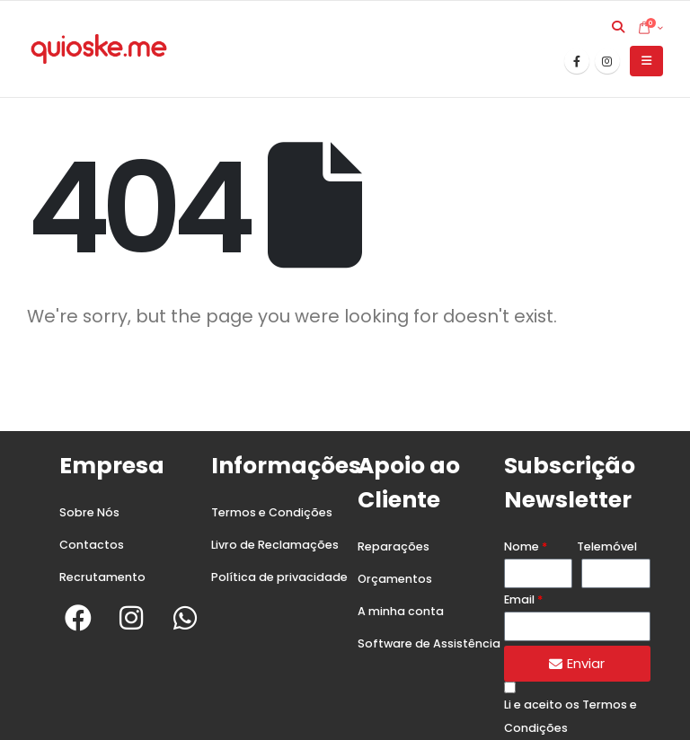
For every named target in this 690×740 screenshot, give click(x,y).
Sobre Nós (89, 512)
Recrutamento (102, 577)
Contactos (91, 544)
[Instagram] (607, 61)
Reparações (393, 546)
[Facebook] (576, 61)
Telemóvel (607, 546)
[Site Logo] (99, 49)
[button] (618, 27)
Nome (521, 546)
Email (519, 599)
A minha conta (401, 611)
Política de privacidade (279, 577)
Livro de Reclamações (275, 544)
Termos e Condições (271, 512)
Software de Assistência (429, 643)
